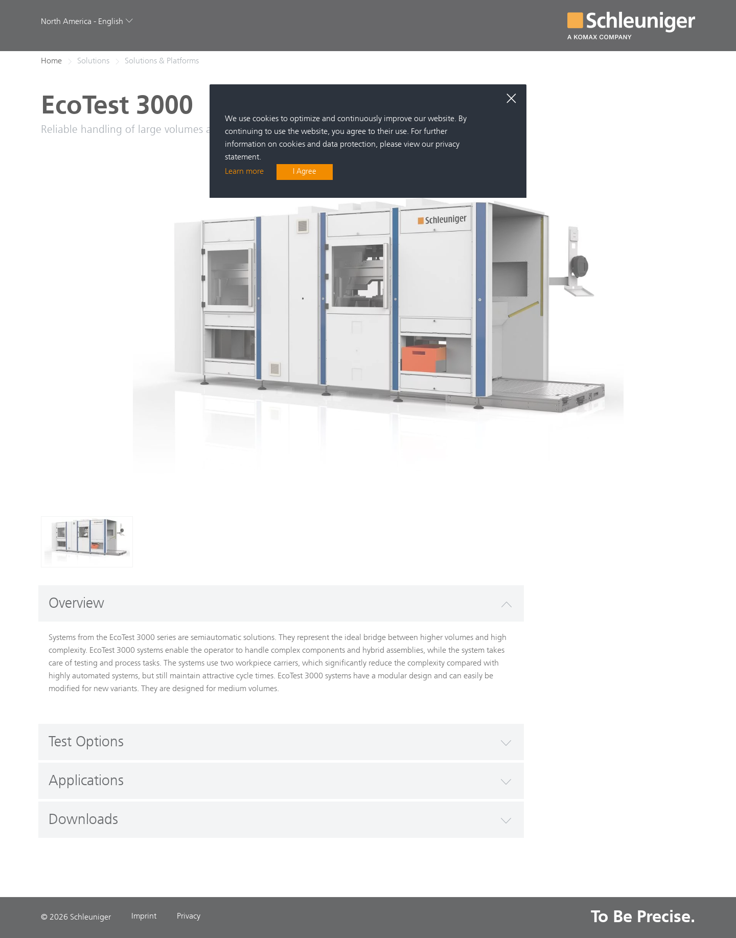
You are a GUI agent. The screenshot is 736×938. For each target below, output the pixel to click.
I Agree (304, 172)
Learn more (244, 172)
